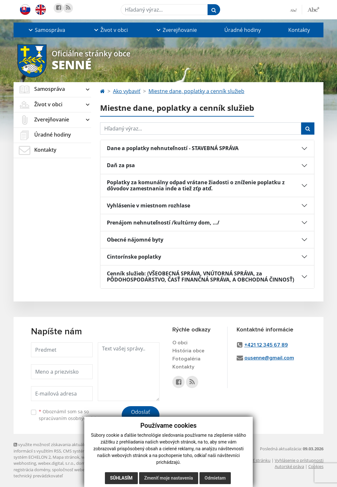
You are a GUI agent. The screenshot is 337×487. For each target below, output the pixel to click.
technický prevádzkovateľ (38, 476)
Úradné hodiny (242, 29)
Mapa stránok (66, 457)
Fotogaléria (186, 358)
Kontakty (299, 29)
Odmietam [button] (215, 478)
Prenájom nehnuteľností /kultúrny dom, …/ (163, 222)
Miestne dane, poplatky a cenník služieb (196, 91)
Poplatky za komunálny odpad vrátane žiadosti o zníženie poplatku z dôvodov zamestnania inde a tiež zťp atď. (196, 185)
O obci (180, 342)
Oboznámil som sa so (72, 414)
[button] (46, 30)
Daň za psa (121, 165)
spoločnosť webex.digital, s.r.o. (81, 470)
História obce (188, 350)
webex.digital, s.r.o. (56, 463)
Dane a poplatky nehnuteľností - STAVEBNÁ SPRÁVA (173, 148)
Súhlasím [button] (121, 478)
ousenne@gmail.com (269, 357)
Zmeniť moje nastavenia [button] (168, 478)
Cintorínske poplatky (134, 256)
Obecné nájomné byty (135, 239)
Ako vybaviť (126, 91)
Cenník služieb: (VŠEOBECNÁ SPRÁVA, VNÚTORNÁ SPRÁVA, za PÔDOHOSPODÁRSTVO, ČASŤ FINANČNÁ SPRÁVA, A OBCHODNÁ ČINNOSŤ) (200, 276)
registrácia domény (32, 470)
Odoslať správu (140, 415)
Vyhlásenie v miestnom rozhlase (148, 205)
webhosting (25, 463)
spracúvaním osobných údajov (72, 418)
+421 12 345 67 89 (266, 345)
